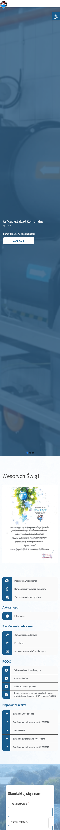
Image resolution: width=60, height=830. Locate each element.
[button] (56, 16)
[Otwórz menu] (55, 5)
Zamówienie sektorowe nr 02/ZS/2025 (31, 747)
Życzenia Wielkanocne (23, 713)
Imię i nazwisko (20, 803)
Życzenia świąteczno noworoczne (29, 738)
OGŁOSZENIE (19, 730)
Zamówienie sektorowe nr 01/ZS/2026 (31, 722)
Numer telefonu (19, 821)
